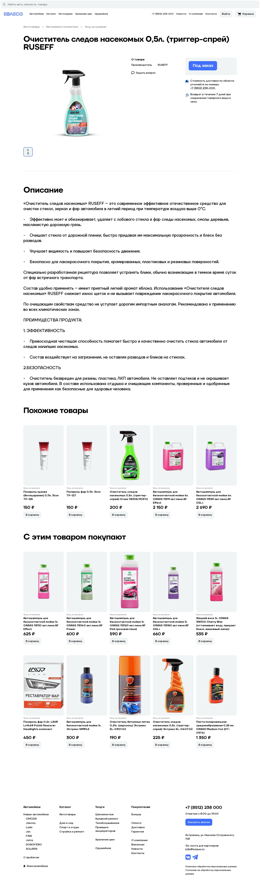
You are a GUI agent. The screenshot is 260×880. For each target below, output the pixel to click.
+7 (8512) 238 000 (163, 13)
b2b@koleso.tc (195, 849)
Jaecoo (30, 823)
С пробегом (31, 857)
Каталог (51, 13)
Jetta (29, 840)
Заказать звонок (199, 822)
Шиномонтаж (104, 814)
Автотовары (67, 814)
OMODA (31, 818)
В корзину (32, 515)
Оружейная (101, 13)
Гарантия (137, 831)
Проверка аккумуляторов (105, 829)
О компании (196, 13)
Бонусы (136, 814)
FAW (29, 836)
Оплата (136, 823)
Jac (28, 831)
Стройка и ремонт (71, 831)
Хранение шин (83, 13)
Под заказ (203, 65)
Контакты (211, 13)
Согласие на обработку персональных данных (208, 872)
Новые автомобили (36, 814)
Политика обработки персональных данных (211, 866)
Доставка (138, 827)
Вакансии (137, 844)
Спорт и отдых (69, 827)
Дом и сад (66, 823)
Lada (29, 827)
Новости (181, 13)
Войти (226, 14)
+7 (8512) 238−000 (202, 88)
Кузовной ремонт (106, 818)
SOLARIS (31, 849)
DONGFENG (34, 844)
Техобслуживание (107, 823)
